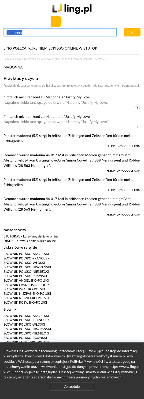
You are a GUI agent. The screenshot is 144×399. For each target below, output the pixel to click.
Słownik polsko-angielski (26, 254)
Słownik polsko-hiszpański (27, 267)
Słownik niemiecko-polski (26, 298)
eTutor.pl (12, 236)
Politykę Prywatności (86, 361)
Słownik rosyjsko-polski (25, 302)
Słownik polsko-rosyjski (25, 276)
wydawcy (100, 58)
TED (137, 107)
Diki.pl (9, 241)
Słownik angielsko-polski (26, 280)
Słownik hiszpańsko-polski (27, 293)
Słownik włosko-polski (24, 289)
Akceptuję (72, 386)
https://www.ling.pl (125, 366)
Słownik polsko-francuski (27, 258)
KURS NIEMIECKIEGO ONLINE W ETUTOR (50, 48)
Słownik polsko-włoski (24, 263)
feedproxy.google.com (123, 145)
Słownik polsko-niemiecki (26, 271)
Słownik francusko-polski (27, 285)
